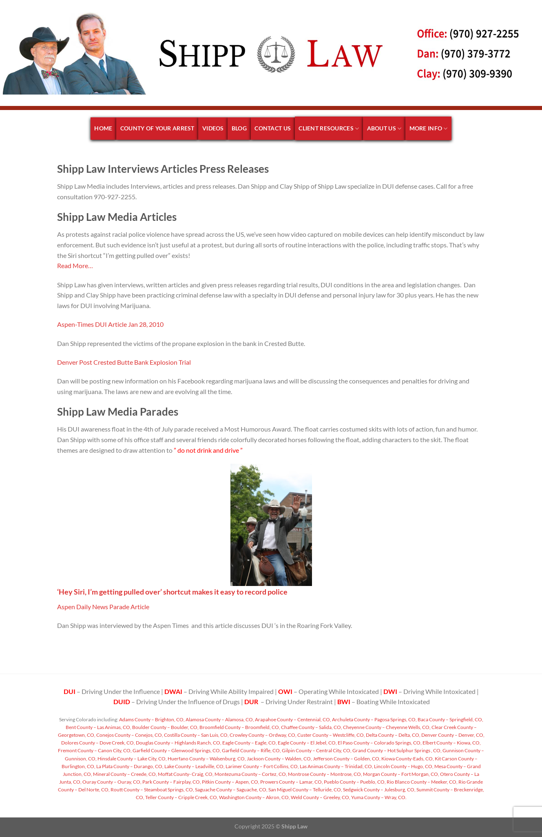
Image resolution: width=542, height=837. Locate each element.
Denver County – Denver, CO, (452, 735)
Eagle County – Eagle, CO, (249, 743)
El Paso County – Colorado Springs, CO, (379, 743)
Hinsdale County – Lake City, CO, (132, 759)
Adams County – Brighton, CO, (151, 719)
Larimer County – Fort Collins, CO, (262, 766)
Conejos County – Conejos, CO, (129, 735)
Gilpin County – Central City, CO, (316, 750)
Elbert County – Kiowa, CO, (451, 743)
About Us (384, 128)
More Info (428, 128)
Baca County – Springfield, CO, (450, 719)
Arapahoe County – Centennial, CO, (292, 719)
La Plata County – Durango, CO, (129, 766)
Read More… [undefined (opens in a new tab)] (75, 265)
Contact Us (272, 128)
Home (103, 128)
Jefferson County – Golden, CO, (346, 759)
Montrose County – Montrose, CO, (324, 774)
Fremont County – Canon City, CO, (95, 750)
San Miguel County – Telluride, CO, (305, 789)
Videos (213, 128)
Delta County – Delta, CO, (392, 735)
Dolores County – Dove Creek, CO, (98, 743)
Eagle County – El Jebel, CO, (307, 743)
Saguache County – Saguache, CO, (231, 789)
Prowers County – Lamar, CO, (291, 782)
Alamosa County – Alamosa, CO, (219, 719)
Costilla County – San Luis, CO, (196, 735)
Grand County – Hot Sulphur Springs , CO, (397, 750)
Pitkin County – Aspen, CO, (230, 782)
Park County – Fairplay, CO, (171, 782)
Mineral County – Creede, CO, (124, 774)
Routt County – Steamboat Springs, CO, (152, 789)
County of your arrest (157, 128)
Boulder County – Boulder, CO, (165, 727)
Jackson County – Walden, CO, (279, 759)
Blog (239, 128)
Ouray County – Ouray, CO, (112, 782)
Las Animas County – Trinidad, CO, (336, 766)
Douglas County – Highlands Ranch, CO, (178, 743)
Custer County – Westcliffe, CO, (330, 735)
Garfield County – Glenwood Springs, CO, (176, 750)
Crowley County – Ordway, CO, (262, 735)
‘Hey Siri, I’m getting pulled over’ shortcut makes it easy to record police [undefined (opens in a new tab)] (172, 591)
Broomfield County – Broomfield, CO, (239, 727)
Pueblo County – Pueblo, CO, (354, 782)
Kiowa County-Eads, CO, (407, 759)
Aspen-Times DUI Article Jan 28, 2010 (110, 324)
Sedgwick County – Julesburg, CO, (379, 789)
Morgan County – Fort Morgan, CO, (400, 774)
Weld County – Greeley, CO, (320, 797)
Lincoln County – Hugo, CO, (403, 766)
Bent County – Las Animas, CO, (98, 727)
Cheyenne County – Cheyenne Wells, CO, (386, 727)
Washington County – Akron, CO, (254, 797)
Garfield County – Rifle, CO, (251, 750)
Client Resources (329, 128)
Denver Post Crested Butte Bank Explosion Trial (124, 362)
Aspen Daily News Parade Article (103, 606)
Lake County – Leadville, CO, (194, 766)
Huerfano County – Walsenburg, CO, (206, 759)
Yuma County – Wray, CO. (378, 797)
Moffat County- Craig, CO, (185, 774)
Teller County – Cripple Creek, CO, (181, 797)
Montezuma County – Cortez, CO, (250, 774)
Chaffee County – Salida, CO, (311, 727)
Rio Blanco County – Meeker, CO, (422, 782)
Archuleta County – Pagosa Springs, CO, (374, 719)
